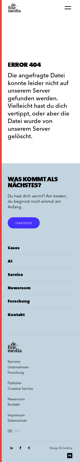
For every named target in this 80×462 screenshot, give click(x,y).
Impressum (16, 415)
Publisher (15, 383)
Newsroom (19, 287)
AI (10, 261)
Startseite (23, 223)
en (17, 431)
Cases (14, 247)
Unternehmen (18, 367)
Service (15, 274)
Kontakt (16, 314)
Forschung (19, 301)
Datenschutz (17, 420)
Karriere (14, 361)
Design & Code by (61, 452)
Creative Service (20, 388)
